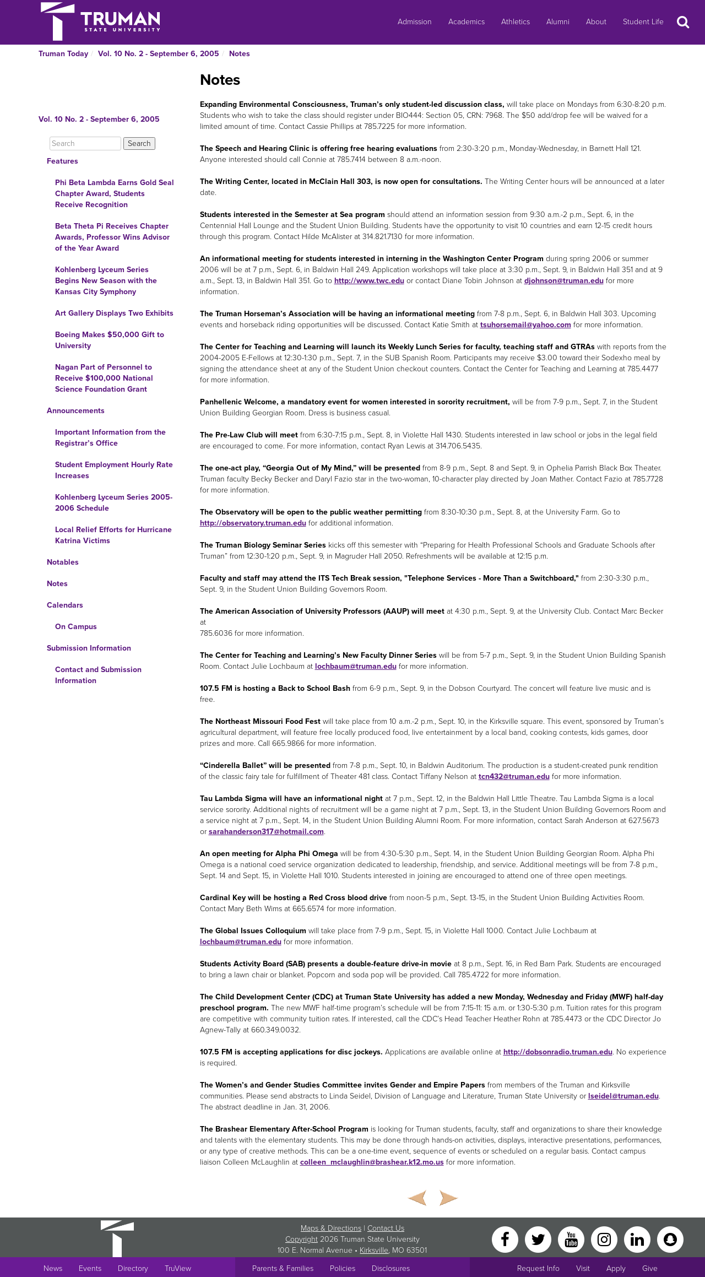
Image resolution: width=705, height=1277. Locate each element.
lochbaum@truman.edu (356, 666)
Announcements (76, 410)
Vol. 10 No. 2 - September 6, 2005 (158, 53)
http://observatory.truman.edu (253, 523)
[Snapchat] (670, 1238)
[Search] (85, 143)
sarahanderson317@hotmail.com (266, 831)
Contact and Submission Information (98, 675)
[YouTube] (572, 1238)
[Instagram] (605, 1238)
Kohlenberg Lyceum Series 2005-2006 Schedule (113, 503)
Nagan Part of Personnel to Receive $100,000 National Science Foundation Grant (104, 378)
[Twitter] (539, 1238)
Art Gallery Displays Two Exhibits (114, 313)
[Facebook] (506, 1238)
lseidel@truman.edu (623, 1096)
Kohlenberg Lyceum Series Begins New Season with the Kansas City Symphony (106, 280)
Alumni (558, 21)
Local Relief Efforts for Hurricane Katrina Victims (113, 535)
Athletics (515, 21)
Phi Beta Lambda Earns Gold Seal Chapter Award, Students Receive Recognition (114, 193)
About (596, 21)
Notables (63, 562)
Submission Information (89, 648)
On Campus (76, 626)
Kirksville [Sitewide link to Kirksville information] (374, 1250)
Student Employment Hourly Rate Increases (114, 470)
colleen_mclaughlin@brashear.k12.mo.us (372, 1162)
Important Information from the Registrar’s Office (110, 438)
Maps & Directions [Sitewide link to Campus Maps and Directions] (331, 1228)
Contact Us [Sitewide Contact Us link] (385, 1228)
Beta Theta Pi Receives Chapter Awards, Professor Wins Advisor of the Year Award (112, 237)
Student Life (643, 21)
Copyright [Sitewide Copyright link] (301, 1239)
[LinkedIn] (638, 1238)
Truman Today (63, 53)
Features (62, 161)
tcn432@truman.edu (514, 776)
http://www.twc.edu (369, 280)
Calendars (65, 605)
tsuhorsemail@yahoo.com (525, 324)
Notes (239, 53)
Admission (415, 21)
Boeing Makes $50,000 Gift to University (109, 340)
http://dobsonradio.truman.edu (557, 1052)
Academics (466, 21)
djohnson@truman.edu (564, 280)
